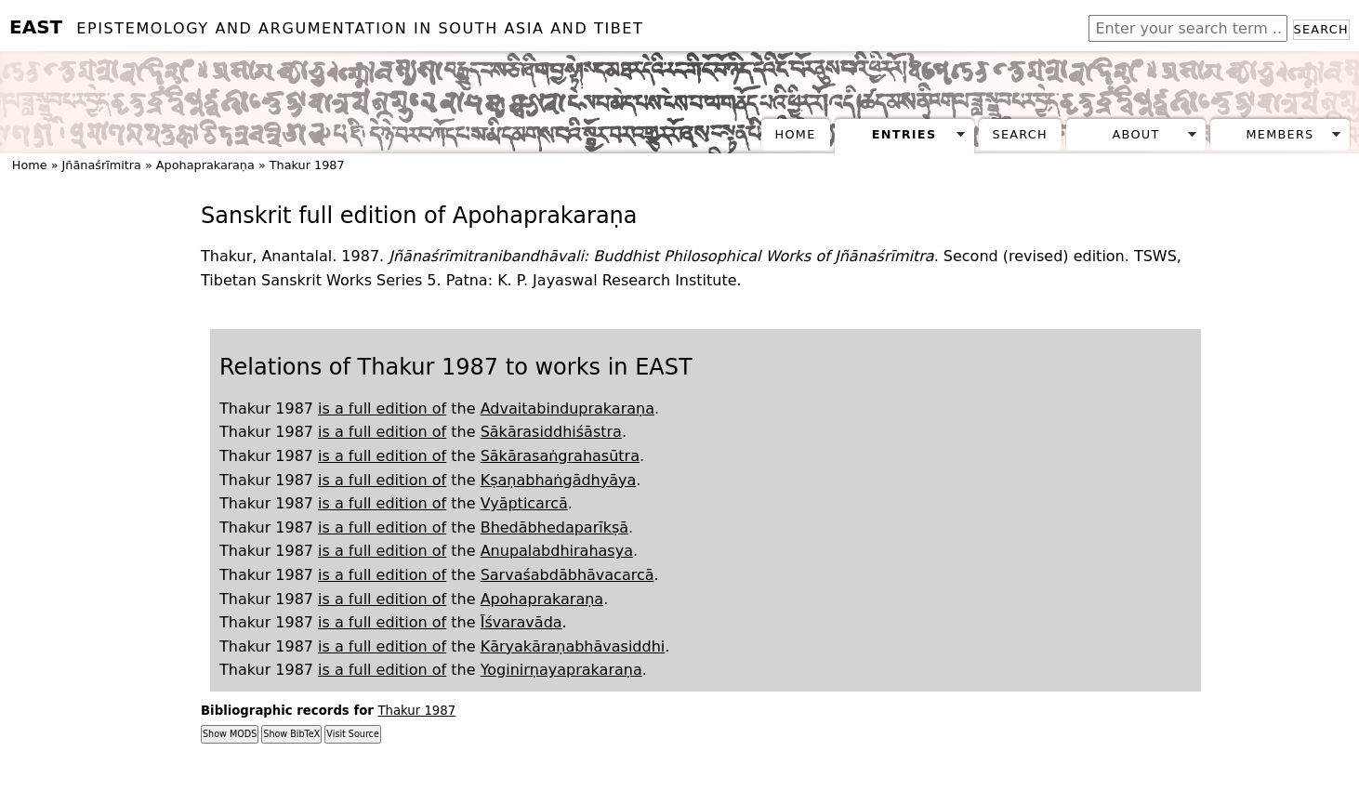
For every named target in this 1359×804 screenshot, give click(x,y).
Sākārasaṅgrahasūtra (560, 456)
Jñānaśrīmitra (101, 165)
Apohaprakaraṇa (205, 165)
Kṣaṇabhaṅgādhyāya (559, 480)
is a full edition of (382, 408)
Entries (904, 134)
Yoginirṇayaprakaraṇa (561, 670)
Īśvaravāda (521, 622)
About (1136, 134)
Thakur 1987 (307, 165)
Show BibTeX (291, 734)
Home (795, 134)
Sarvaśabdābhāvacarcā (567, 575)
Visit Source (352, 734)
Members (1279, 134)
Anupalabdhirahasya (557, 551)
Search (1321, 29)
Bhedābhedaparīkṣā (554, 527)
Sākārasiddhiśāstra (551, 432)
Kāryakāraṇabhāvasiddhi (573, 646)
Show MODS (230, 734)
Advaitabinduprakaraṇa (567, 408)
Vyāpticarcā (524, 503)
